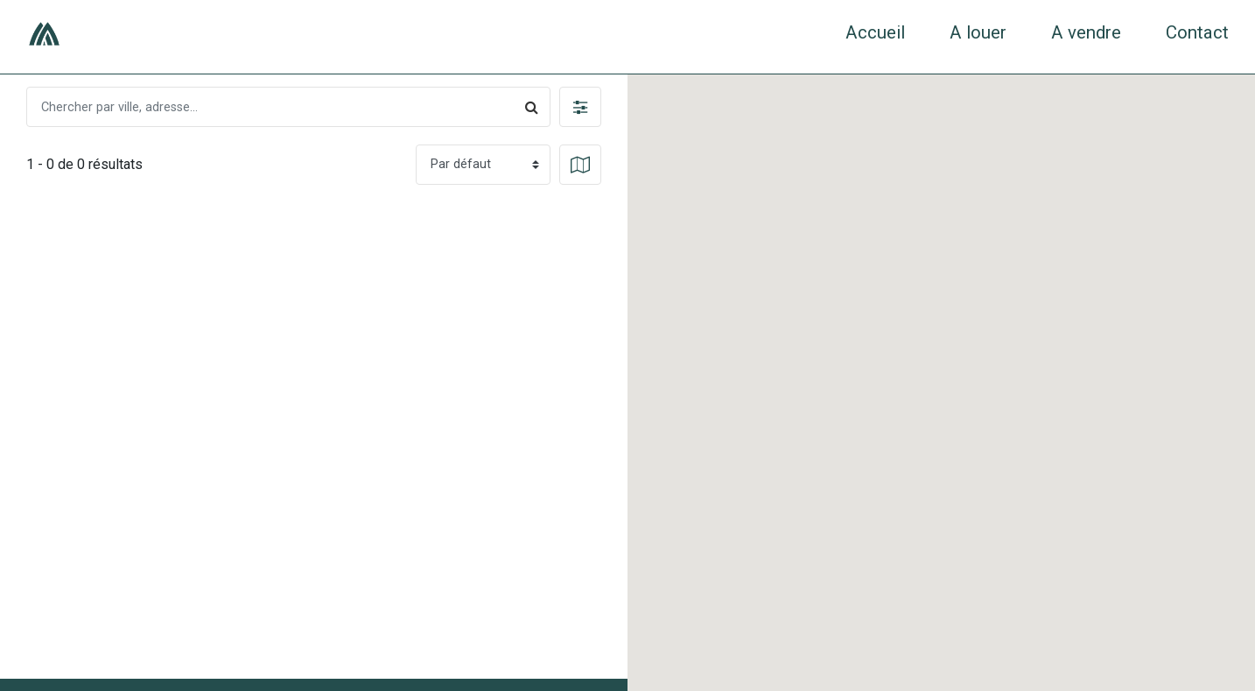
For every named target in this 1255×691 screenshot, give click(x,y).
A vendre (1086, 32)
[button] (580, 107)
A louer (978, 32)
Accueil (875, 32)
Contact (1197, 32)
